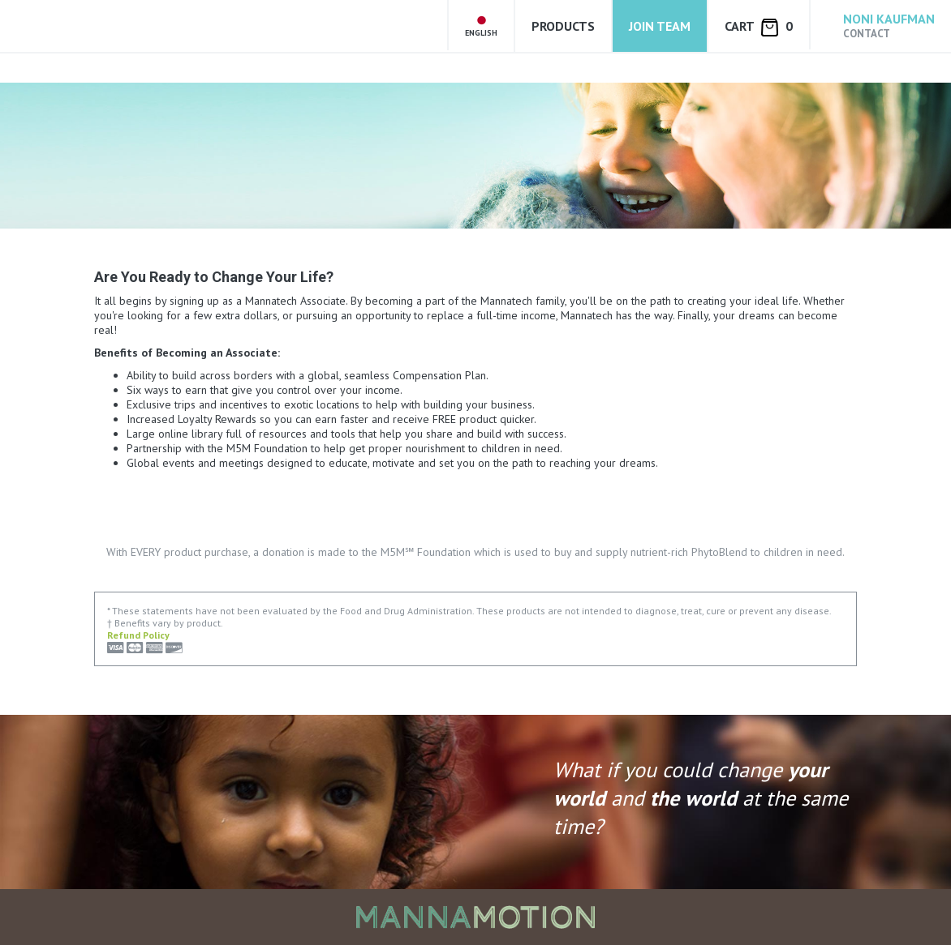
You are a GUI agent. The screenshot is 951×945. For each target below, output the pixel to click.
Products (563, 26)
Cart (759, 27)
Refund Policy (138, 635)
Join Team (660, 26)
